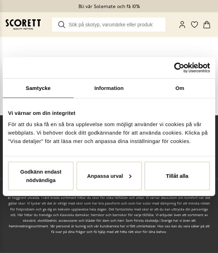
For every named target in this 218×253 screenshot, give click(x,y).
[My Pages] (182, 24)
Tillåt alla (177, 176)
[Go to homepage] (23, 24)
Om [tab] (179, 88)
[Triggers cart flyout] (206, 24)
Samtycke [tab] (38, 88)
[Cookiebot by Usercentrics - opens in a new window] (179, 68)
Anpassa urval (109, 176)
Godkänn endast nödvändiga (41, 175)
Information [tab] (109, 88)
